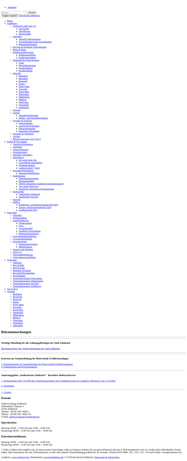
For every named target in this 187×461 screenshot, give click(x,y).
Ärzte (21, 63)
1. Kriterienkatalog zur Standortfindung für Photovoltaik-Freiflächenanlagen (37, 364)
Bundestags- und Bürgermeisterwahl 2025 (38, 205)
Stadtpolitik (18, 191)
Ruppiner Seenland (22, 270)
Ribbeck (22, 99)
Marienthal (24, 94)
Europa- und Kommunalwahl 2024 (35, 207)
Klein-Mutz (24, 86)
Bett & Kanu (19, 268)
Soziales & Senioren (22, 120)
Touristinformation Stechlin (26, 283)
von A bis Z (12, 289)
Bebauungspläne (26, 181)
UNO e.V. (17, 252)
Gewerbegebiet (26, 228)
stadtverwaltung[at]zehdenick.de (24, 417)
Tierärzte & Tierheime (23, 134)
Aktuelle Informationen (30, 39)
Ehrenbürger (24, 31)
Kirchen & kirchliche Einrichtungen (30, 47)
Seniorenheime (26, 123)
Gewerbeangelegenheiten (25, 236)
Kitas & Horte (19, 49)
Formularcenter (20, 152)
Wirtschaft (12, 212)
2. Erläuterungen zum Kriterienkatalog (19, 367)
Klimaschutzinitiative (29, 233)
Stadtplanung (19, 176)
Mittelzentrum (25, 247)
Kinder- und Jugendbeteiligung (33, 118)
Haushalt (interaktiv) (22, 155)
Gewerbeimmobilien (22, 239)
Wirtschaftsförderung (23, 254)
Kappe (22, 84)
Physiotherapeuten (27, 65)
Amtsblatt (17, 147)
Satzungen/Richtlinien (23, 170)
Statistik (16, 199)
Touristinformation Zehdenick (27, 286)
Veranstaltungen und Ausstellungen (35, 42)
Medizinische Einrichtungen (26, 60)
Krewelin (23, 89)
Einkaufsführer (20, 218)
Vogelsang (23, 102)
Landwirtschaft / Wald (29, 168)
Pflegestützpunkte (27, 128)
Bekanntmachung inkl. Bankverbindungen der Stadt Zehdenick (30, 348)
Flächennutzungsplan (29, 178)
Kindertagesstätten (27, 57)
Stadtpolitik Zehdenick (29, 194)
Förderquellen (25, 223)
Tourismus (12, 260)
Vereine (16, 136)
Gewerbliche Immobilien (30, 163)
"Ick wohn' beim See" (29, 186)
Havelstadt (29, 15)
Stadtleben (12, 23)
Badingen (23, 76)
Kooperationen (20, 241)
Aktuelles (17, 36)
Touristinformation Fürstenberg (27, 278)
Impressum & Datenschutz (107, 457)
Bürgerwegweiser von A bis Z (27, 139)
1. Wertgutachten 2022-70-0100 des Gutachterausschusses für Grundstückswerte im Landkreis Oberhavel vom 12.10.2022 (58, 381)
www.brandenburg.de (53, 457)
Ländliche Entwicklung (30, 231)
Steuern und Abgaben (23, 249)
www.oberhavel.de (20, 457)
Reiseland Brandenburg (24, 273)
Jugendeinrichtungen (28, 115)
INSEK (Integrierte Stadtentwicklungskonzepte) (41, 184)
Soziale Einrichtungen (29, 126)
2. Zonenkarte (7, 386)
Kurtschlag (24, 92)
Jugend (16, 113)
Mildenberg (24, 97)
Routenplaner (19, 276)
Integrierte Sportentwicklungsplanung (36, 189)
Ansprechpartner (20, 149)
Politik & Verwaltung (17, 141)
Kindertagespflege (27, 55)
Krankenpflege (26, 71)
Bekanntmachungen (28, 44)
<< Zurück (6, 392)
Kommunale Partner (28, 244)
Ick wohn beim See (28, 160)
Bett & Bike (18, 265)
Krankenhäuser (26, 68)
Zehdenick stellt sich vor (24, 26)
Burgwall (23, 81)
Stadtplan (11, 7)
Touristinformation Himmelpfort (28, 281)
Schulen (16, 110)
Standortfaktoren (21, 220)
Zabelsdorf (24, 107)
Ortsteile (17, 73)
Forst (21, 226)
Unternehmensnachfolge (24, 257)
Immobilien (18, 157)
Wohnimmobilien (27, 165)
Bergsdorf (23, 78)
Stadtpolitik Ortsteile (28, 197)
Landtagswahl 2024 (28, 210)
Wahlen (16, 202)
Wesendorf (24, 105)
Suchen (32, 13)
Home (10, 21)
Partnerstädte (25, 34)
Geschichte (24, 28)
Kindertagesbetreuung (23, 52)
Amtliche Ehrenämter (23, 144)
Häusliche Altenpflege (29, 131)
